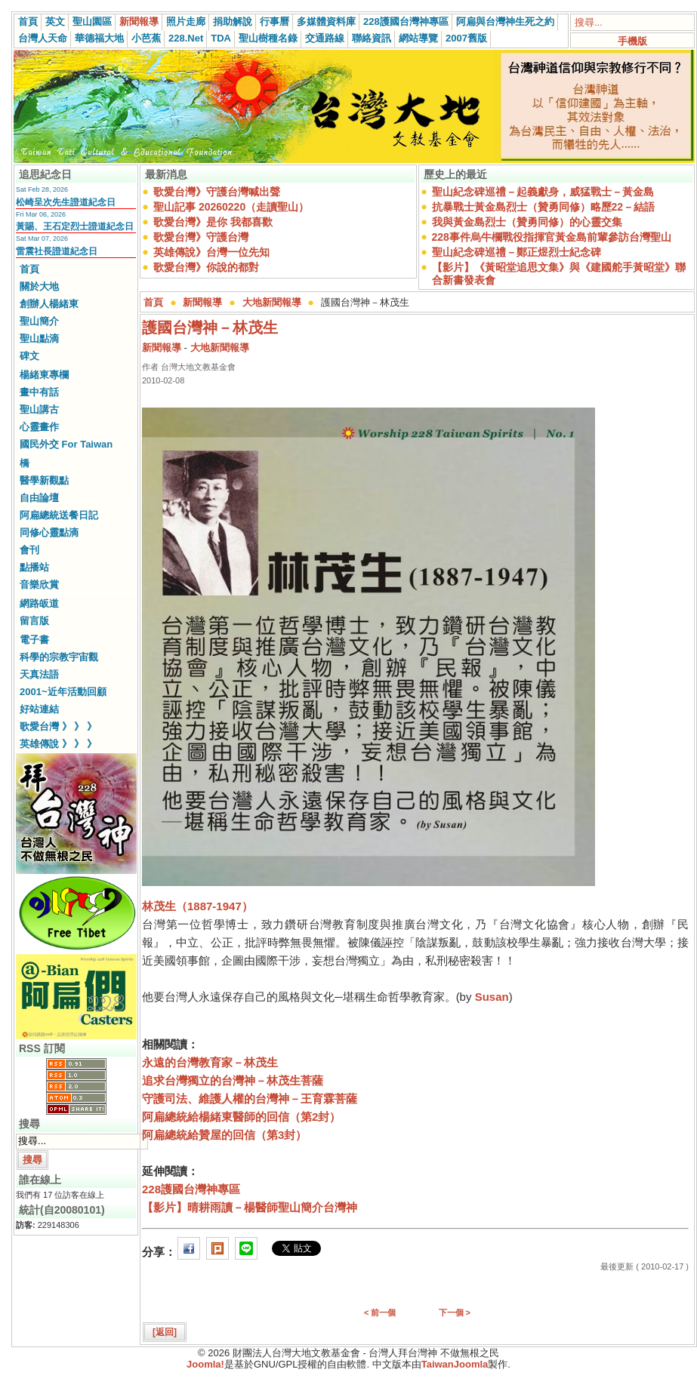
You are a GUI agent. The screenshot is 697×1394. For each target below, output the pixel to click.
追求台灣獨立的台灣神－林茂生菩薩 (232, 1080)
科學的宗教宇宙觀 (59, 657)
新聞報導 (139, 21)
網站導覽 (418, 38)
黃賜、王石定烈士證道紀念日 (75, 226)
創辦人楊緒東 (49, 303)
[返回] (165, 1332)
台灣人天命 (42, 38)
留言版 (34, 620)
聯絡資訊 (371, 38)
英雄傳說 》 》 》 (58, 743)
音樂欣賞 (39, 584)
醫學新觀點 (44, 480)
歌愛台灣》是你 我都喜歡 (213, 222)
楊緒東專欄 (44, 374)
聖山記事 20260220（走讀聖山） (231, 207)
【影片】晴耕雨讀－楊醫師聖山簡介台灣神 (249, 1207)
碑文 (29, 356)
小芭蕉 (146, 38)
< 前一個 (380, 1312)
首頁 (28, 21)
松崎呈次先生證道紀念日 (66, 202)
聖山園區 (92, 21)
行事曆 (274, 21)
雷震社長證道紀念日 (56, 251)
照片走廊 (185, 21)
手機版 (632, 41)
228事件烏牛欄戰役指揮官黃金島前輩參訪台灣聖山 (551, 237)
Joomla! (205, 1364)
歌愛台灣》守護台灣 (200, 237)
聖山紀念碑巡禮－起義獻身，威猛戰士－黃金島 (543, 192)
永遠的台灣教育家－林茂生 (210, 1062)
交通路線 (324, 38)
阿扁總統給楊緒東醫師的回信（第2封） (241, 1116)
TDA (221, 38)
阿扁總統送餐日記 (59, 515)
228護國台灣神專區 (406, 21)
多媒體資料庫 (326, 21)
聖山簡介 (39, 321)
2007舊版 (466, 38)
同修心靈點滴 (49, 532)
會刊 (29, 549)
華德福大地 (99, 38)
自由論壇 (39, 497)
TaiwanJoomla (455, 1364)
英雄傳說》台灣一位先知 (211, 252)
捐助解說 (232, 21)
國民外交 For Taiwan (66, 444)
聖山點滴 (39, 338)
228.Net (185, 38)
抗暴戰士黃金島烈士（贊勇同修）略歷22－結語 (543, 207)
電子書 (34, 639)
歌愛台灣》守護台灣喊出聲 (216, 192)
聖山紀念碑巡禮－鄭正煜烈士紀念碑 (516, 252)
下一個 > (454, 1312)
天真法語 (39, 674)
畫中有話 (39, 392)
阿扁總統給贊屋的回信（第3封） (224, 1134)
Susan (492, 996)
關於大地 (39, 286)
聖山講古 (39, 409)
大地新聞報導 (271, 302)
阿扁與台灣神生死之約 (505, 21)
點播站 (34, 567)
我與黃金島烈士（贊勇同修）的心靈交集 (527, 222)
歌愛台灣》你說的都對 (206, 267)
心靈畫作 (39, 426)
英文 (55, 21)
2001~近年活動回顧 (63, 691)
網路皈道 (39, 603)
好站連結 (39, 709)
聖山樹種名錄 (268, 38)
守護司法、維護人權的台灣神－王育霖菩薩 (249, 1098)
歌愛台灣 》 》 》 (58, 726)
